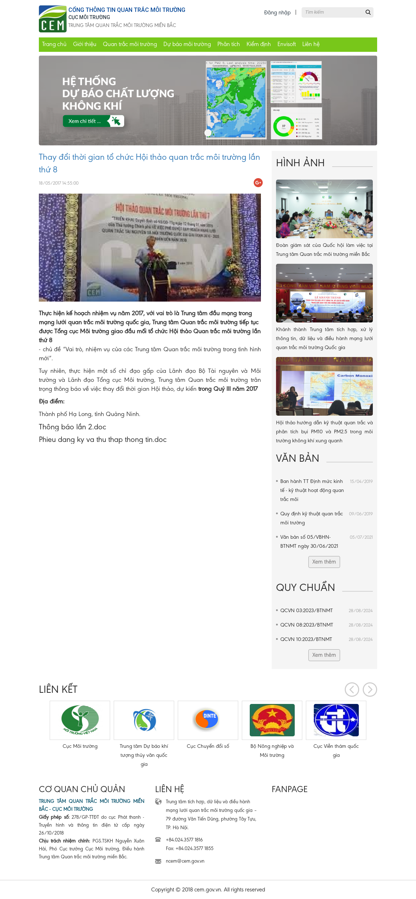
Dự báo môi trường (187, 44)
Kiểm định (259, 44)
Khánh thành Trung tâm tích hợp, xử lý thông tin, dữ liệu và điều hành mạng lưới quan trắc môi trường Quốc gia (324, 338)
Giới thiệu (84, 44)
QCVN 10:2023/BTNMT (326, 639)
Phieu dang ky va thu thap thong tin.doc (103, 439)
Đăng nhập (277, 12)
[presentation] (352, 689)
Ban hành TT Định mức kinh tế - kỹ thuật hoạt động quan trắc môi (326, 489)
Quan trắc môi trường (130, 44)
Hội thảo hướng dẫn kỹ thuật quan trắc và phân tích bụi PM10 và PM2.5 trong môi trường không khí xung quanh (324, 431)
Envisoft (286, 44)
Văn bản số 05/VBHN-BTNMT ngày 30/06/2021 (326, 541)
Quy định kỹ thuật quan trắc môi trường (326, 517)
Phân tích (228, 44)
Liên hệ (311, 44)
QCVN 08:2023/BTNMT (326, 624)
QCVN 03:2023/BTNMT (326, 610)
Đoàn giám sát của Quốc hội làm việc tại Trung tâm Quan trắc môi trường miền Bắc (324, 249)
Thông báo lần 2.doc (72, 426)
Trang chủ (54, 44)
